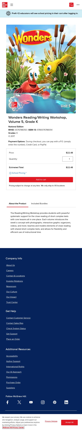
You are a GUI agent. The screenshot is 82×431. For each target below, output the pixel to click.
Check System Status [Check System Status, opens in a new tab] (16, 328)
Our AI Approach (13, 372)
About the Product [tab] (17, 204)
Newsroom (11, 286)
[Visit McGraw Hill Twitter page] (19, 402)
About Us (10, 265)
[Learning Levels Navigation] (12, 5)
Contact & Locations (15, 276)
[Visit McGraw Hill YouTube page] (31, 402)
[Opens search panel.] (71, 5)
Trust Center (12, 302)
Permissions (11, 377)
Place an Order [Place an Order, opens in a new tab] (13, 339)
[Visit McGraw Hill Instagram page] (43, 402)
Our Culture (11, 292)
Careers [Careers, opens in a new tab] (9, 271)
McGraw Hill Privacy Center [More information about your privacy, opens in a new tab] (13, 427)
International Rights (15, 367)
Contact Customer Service (18, 318)
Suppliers (10, 388)
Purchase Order (13, 382)
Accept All (69, 422)
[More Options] (78, 5)
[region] (41, 422)
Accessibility (12, 356)
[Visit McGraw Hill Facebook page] (7, 402)
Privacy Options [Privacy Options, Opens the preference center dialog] (51, 421)
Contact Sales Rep (14, 323)
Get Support (11, 334)
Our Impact (11, 297)
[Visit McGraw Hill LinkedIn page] (66, 402)
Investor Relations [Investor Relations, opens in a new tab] (14, 281)
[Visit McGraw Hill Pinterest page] (54, 402)
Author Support (13, 361)
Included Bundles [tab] (39, 204)
